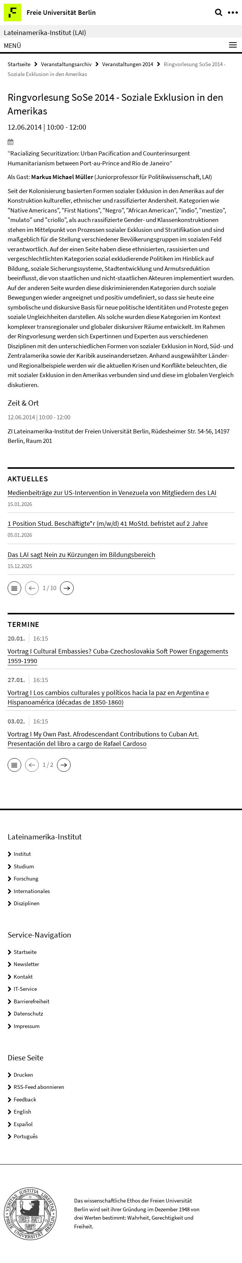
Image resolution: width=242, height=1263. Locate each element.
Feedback (25, 1099)
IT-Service (25, 988)
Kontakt (23, 976)
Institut (22, 853)
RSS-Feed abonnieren (39, 1086)
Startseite (19, 64)
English (22, 1111)
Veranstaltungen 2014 (127, 64)
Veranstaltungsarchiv (66, 64)
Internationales (32, 891)
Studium (24, 866)
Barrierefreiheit (31, 1001)
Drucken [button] (23, 1074)
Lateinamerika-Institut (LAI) (45, 32)
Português (26, 1136)
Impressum (27, 1026)
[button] (14, 588)
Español (23, 1124)
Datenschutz (28, 1013)
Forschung (26, 878)
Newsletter (26, 964)
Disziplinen (27, 903)
